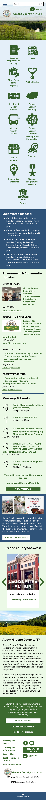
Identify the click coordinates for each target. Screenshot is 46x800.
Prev (6, 582)
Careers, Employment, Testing (13, 55)
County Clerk (8, 754)
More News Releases (12, 310)
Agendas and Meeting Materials (23, 483)
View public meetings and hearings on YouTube (23, 476)
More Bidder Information (14, 343)
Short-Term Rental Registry (14, 77)
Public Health (32, 75)
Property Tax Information (8, 748)
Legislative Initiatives (14, 173)
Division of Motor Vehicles (14, 100)
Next (39, 582)
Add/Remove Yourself (16, 537)
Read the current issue (23, 726)
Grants (23, 196)
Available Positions (11, 764)
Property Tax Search (8, 742)
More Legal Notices (11, 367)
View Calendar (23, 489)
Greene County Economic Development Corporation (32, 126)
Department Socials (33, 750)
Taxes (32, 52)
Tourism (32, 150)
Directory (39, 9)
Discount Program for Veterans (32, 175)
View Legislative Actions (24, 599)
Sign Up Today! (23, 720)
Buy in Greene (14, 152)
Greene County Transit (14, 124)
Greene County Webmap (32, 100)
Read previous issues (12, 389)
